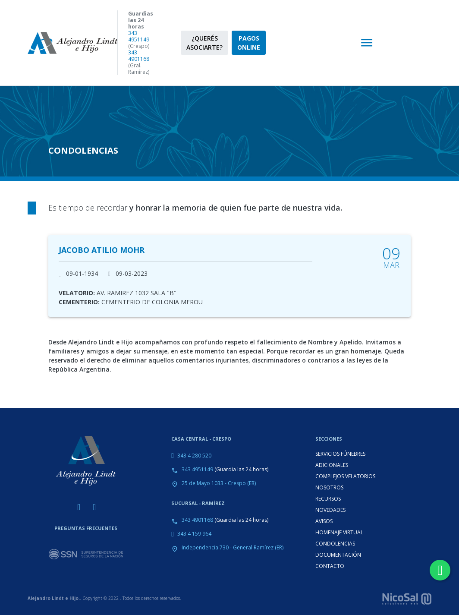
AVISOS (324, 521)
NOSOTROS (329, 487)
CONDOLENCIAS (335, 543)
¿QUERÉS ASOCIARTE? (204, 42)
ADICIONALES (331, 465)
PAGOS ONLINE (248, 42)
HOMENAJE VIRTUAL (339, 532)
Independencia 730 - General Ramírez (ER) (232, 547)
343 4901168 (138, 56)
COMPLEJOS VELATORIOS (345, 476)
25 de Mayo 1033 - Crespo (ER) (219, 483)
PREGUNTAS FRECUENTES (85, 528)
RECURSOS (328, 498)
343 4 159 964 (194, 533)
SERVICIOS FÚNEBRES (340, 453)
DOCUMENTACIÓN (338, 554)
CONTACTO (329, 566)
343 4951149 (138, 36)
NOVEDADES (330, 510)
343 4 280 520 (194, 455)
